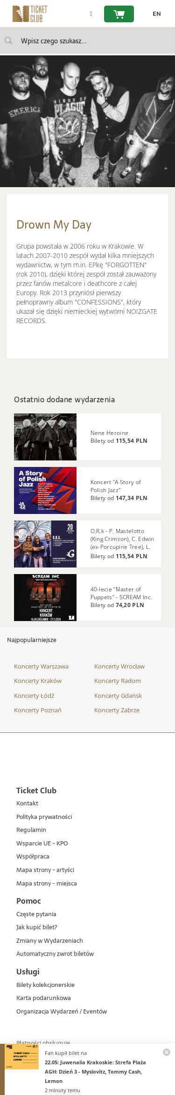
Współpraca (32, 856)
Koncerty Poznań (38, 710)
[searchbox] (87, 41)
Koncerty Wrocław (119, 666)
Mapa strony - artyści (45, 870)
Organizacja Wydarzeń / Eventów (61, 1011)
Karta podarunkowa (43, 998)
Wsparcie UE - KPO (42, 843)
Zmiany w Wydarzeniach (49, 941)
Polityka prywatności (44, 817)
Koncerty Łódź (34, 695)
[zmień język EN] (154, 14)
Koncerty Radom (117, 680)
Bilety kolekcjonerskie (45, 985)
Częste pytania (36, 914)
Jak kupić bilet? (36, 927)
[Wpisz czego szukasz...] (8, 40)
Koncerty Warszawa (41, 666)
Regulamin (31, 830)
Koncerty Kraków (38, 680)
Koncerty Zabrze (117, 710)
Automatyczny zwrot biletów (55, 954)
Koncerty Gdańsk (118, 695)
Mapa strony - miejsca (46, 883)
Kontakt (27, 803)
